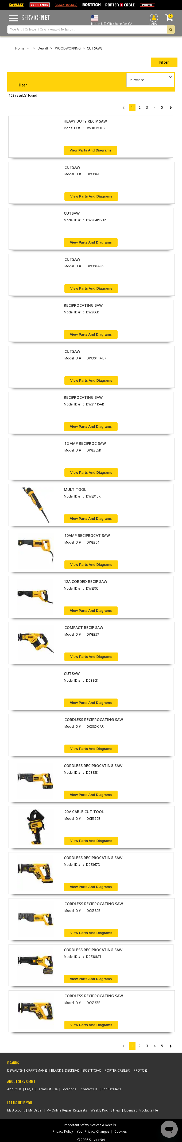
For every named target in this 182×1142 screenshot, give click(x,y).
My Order (35, 1110)
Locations (68, 1089)
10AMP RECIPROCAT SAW (87, 535)
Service (35, 17)
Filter (164, 62)
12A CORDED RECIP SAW (85, 581)
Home (20, 48)
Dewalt (43, 48)
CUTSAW (72, 167)
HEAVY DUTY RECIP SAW (85, 121)
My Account (16, 1110)
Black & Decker (63, 1070)
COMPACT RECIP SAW (83, 627)
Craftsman (35, 1070)
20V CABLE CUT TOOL (84, 811)
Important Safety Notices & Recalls (90, 1125)
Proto (139, 1070)
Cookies (120, 1131)
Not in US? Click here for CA (111, 23)
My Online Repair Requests (67, 1110)
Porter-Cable (116, 1070)
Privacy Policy (63, 1131)
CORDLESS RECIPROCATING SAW (93, 719)
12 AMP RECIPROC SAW (85, 443)
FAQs (29, 1089)
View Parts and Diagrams (90, 150)
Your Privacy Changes (93, 1131)
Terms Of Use (47, 1089)
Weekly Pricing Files (105, 1110)
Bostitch (90, 1070)
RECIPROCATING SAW (83, 305)
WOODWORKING (68, 48)
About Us (14, 1089)
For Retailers (111, 1089)
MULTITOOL (75, 489)
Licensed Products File (141, 1110)
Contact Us (89, 1089)
